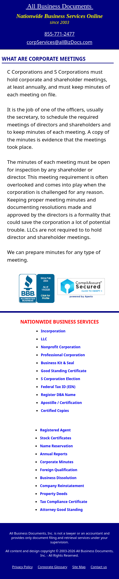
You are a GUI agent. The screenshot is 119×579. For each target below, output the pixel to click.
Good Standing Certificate (63, 370)
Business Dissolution (58, 477)
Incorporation (53, 331)
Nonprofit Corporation (61, 346)
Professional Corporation (63, 354)
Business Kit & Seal (57, 362)
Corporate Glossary (52, 567)
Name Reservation (56, 445)
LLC (44, 339)
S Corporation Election (60, 378)
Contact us (99, 567)
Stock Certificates (55, 438)
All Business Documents (59, 6)
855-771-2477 (59, 34)
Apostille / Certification (61, 402)
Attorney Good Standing (61, 509)
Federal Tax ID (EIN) (58, 386)
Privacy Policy (22, 567)
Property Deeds (53, 493)
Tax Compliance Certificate (63, 501)
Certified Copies (55, 410)
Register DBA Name (58, 394)
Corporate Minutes (56, 461)
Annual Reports (53, 453)
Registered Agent (55, 430)
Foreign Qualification (58, 469)
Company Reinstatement (62, 485)
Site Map (79, 567)
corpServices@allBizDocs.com (59, 42)
